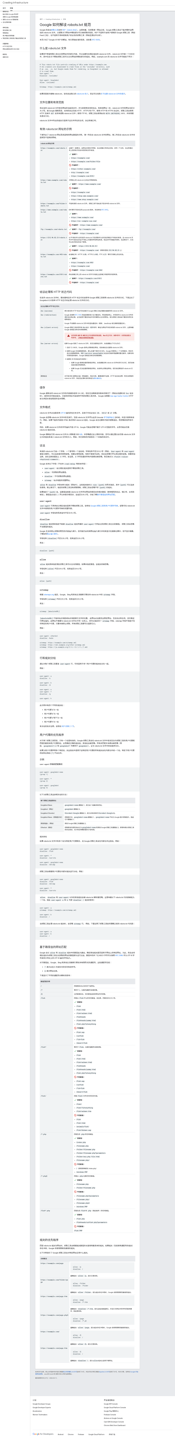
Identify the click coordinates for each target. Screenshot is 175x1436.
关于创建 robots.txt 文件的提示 (113, 94)
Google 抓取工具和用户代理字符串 (104, 506)
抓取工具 (54, 30)
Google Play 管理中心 (111, 1411)
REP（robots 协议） (69, 30)
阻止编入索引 (52, 534)
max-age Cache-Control (119, 396)
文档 (64, 19)
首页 (4, 8)
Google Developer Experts (42, 1407)
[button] (14, 19)
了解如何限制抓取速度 (85, 338)
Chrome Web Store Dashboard (114, 1425)
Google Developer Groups (41, 1404)
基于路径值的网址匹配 (106, 495)
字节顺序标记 (109, 417)
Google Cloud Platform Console (115, 1407)
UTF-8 (63, 413)
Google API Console (111, 1404)
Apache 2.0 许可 (104, 1372)
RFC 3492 (104, 210)
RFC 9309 (96, 40)
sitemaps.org (49, 595)
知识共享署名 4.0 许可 (70, 1372)
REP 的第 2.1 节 (68, 726)
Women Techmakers (40, 1415)
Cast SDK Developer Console (114, 1422)
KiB (80, 434)
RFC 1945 (78, 315)
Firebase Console (110, 1415)
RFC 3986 (119, 955)
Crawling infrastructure (15, 2)
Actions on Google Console (113, 1418)
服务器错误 (97, 378)
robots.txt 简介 (82, 94)
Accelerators (37, 1411)
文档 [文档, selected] (11, 8)
